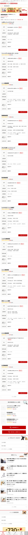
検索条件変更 (23, 14)
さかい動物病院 (5, 269)
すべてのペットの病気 (7, 523)
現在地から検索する (14, 432)
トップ (1, 5)
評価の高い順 (7, 19)
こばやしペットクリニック (8, 22)
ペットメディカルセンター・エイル (10, 53)
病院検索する (14, 427)
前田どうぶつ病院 (6, 300)
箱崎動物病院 (5, 115)
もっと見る (14, 396)
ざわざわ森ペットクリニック (8, 147)
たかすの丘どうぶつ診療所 (8, 207)
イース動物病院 (5, 83)
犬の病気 (4, 517)
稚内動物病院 (5, 177)
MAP (20, 27)
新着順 (2, 19)
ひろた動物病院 (5, 333)
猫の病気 (4, 520)
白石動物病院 (5, 365)
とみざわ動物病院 (6, 238)
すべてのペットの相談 (7, 449)
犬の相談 (4, 442)
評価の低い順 (13, 19)
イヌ (6, 17)
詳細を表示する (23, 49)
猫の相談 (4, 445)
